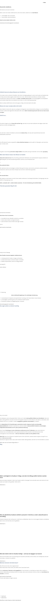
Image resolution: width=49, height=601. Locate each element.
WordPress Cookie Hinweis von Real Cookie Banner (10, 600)
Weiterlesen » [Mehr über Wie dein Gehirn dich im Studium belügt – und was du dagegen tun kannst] (3, 561)
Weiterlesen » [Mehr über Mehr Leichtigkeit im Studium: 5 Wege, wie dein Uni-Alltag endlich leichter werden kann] (3, 484)
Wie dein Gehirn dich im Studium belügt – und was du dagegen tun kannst (21, 553)
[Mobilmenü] (44, 2)
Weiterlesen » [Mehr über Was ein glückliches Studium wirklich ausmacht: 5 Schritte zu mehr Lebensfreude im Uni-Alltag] (3, 523)
